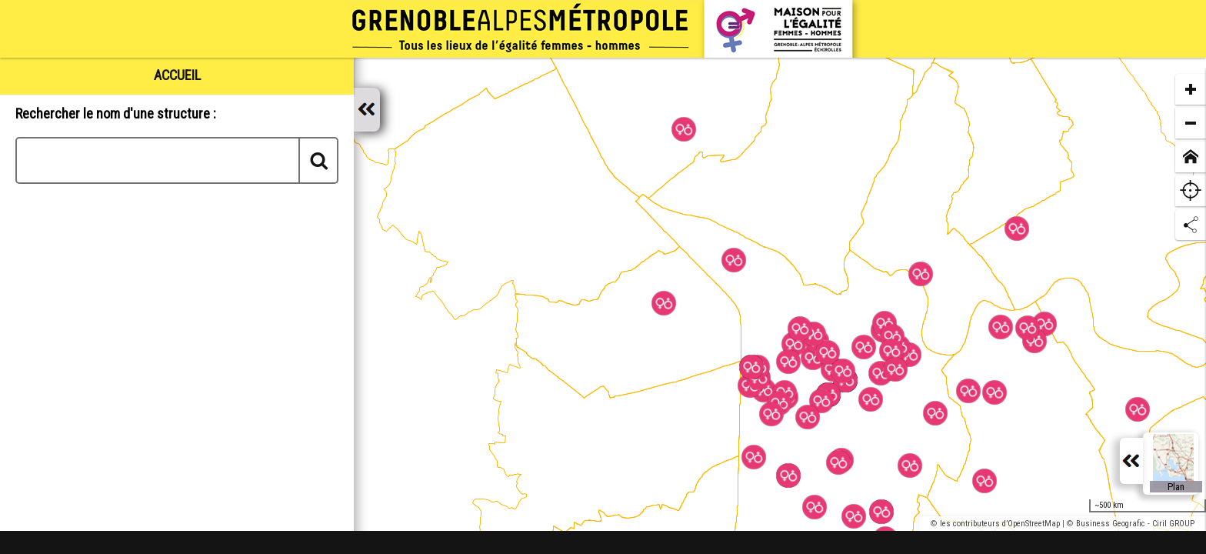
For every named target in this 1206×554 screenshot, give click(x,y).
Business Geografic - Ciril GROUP (1135, 524)
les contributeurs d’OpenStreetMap (1000, 524)
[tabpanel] (177, 320)
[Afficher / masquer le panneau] (367, 110)
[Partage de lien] (1190, 224)
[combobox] (176, 160)
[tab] (177, 75)
